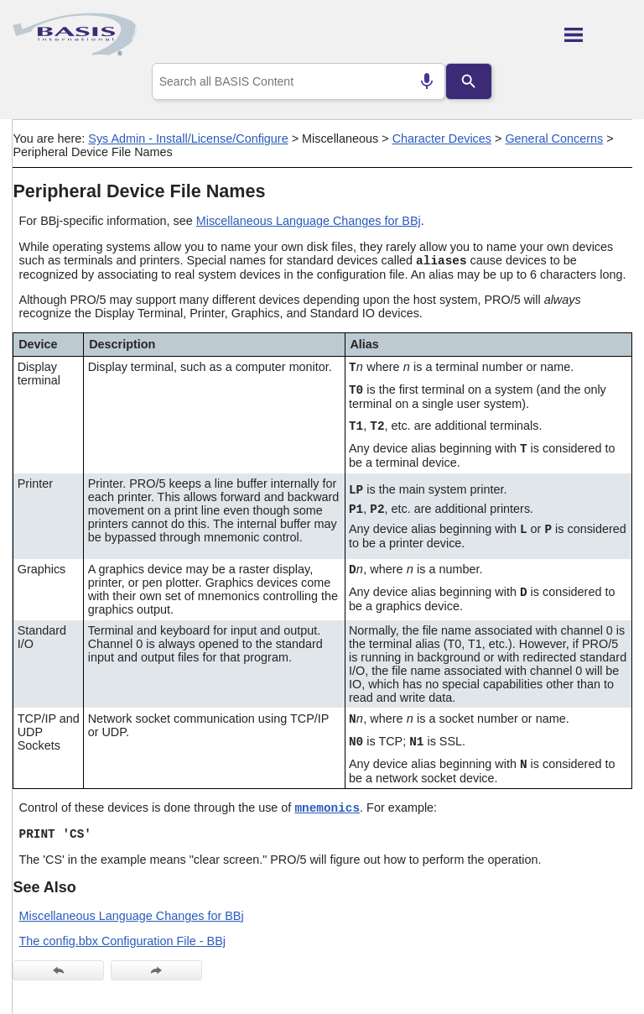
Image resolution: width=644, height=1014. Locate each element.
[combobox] (299, 81)
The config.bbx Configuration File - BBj (122, 941)
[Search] (468, 81)
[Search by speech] (427, 81)
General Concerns (554, 138)
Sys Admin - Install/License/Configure (188, 138)
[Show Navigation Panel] (598, 34)
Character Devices (441, 138)
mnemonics (327, 808)
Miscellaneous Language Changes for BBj (308, 220)
